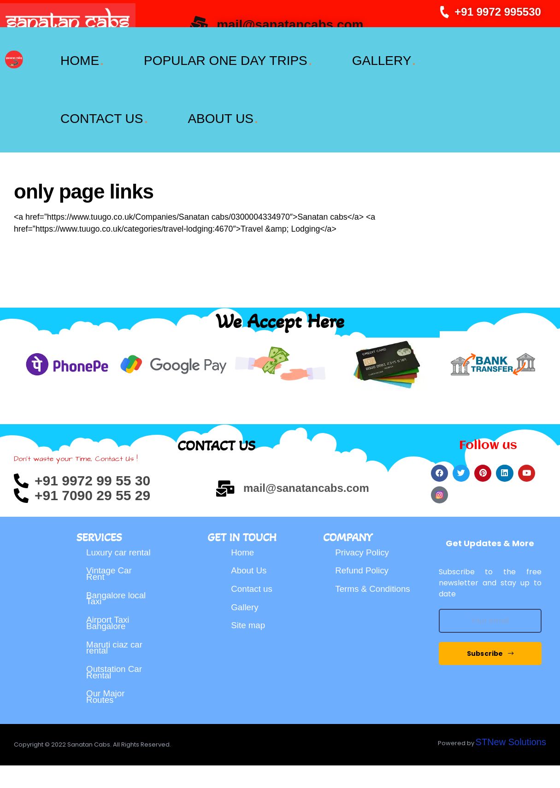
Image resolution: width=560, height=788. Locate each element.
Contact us (253, 587)
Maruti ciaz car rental (116, 670)
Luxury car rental (107, 549)
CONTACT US (100, 118)
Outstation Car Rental (116, 701)
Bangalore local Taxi (118, 609)
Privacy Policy (363, 544)
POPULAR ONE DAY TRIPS (225, 60)
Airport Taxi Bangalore (109, 640)
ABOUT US (220, 118)
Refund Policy (363, 565)
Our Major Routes (106, 731)
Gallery (245, 608)
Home (243, 544)
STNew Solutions (511, 764)
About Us (250, 565)
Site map (249, 629)
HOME (78, 60)
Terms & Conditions (375, 587)
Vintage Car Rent (110, 579)
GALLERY (381, 60)
